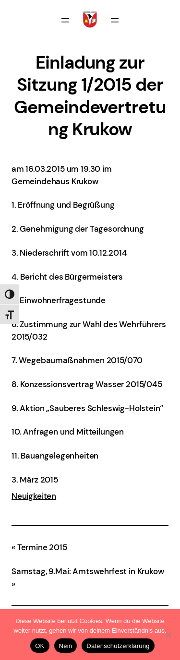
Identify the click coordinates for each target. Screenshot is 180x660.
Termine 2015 (42, 547)
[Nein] (168, 634)
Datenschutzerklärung (117, 645)
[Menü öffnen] (65, 20)
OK (39, 645)
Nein (65, 645)
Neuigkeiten (34, 496)
